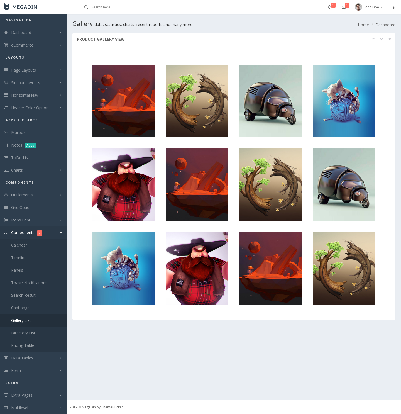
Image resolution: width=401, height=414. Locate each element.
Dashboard (385, 24)
